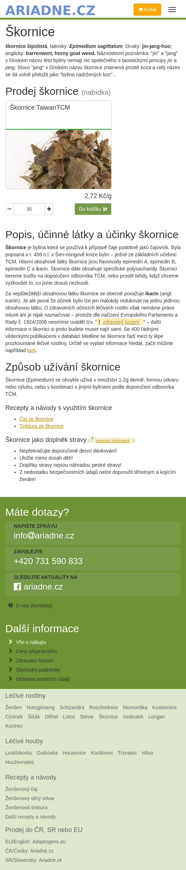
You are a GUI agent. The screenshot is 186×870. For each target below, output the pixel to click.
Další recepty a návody (30, 817)
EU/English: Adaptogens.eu (35, 841)
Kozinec (14, 726)
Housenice (74, 753)
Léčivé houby (24, 741)
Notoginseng (41, 707)
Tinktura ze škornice (41, 426)
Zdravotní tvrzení (34, 660)
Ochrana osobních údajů (43, 679)
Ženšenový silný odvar (30, 798)
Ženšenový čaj (21, 789)
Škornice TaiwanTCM (40, 107)
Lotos (69, 716)
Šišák (34, 716)
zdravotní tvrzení (121, 322)
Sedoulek (133, 716)
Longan (156, 716)
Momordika (135, 707)
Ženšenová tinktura (26, 807)
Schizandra (72, 707)
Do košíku (93, 209)
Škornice (108, 716)
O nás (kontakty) (34, 605)
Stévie (87, 716)
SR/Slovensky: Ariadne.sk (33, 860)
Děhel (51, 716)
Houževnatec (19, 762)
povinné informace (113, 440)
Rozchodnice (103, 707)
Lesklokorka (18, 753)
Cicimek (14, 716)
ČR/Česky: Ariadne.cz (29, 851)
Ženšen (13, 707)
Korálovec (102, 753)
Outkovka (47, 753)
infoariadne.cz (44, 535)
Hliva (147, 753)
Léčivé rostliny (25, 695)
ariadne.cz (38, 586)
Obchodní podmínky (38, 670)
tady (31, 350)
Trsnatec (127, 753)
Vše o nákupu (31, 642)
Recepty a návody (30, 777)
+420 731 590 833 (48, 561)
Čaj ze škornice (36, 419)
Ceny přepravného (36, 651)
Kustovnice (164, 707)
